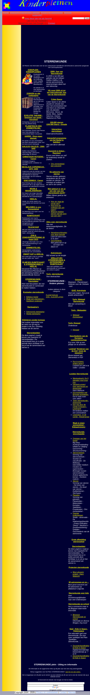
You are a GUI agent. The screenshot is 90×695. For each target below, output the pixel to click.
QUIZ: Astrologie (79, 290)
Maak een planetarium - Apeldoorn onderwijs (35, 300)
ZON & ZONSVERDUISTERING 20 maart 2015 (33, 237)
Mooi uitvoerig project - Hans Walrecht (78, 574)
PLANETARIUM (52, 295)
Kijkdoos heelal (32, 297)
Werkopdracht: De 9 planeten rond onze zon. (80, 380)
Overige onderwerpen (78, 514)
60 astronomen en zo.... (79, 582)
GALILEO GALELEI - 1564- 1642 (33, 148)
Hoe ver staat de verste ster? (57, 203)
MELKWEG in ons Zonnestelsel (33, 208)
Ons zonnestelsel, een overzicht (58, 165)
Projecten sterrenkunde (79, 567)
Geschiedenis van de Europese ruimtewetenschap (79, 338)
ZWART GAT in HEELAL (33, 254)
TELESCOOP (33, 227)
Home (5, 13)
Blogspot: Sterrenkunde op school (79, 617)
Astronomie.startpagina (35, 312)
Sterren (75, 481)
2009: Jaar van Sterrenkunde (56, 73)
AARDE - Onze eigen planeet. (33, 137)
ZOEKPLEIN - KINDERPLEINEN (33, 71)
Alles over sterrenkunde (56, 222)
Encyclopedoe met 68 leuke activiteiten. (81, 394)
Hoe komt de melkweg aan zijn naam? (57, 208)
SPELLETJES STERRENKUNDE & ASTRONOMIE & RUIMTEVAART (56, 261)
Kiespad (76, 330)
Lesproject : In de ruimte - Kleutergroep (81, 416)
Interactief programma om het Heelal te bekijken (56, 140)
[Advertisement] (12, 60)
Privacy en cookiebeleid (52, 13)
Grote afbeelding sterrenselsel (79, 541)
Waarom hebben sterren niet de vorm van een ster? (58, 214)
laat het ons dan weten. (73, 672)
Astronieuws (56, 253)
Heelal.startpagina (33, 314)
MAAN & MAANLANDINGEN (33, 190)
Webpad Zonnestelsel (78, 316)
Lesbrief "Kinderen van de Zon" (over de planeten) (79, 351)
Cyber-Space (56, 99)
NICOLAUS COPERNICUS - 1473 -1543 (33, 168)
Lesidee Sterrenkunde (78, 374)
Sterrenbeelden (33, 333)
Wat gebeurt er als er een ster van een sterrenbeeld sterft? (57, 191)
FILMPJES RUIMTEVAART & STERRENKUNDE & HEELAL (33, 264)
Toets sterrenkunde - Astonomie (81, 402)
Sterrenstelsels (78, 453)
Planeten (76, 495)
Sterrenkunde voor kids (79, 593)
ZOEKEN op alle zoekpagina (33, 95)
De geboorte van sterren (57, 173)
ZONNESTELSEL (33, 248)
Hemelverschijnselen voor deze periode (59, 234)
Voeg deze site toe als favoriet (37, 18)
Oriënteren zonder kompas (33, 320)
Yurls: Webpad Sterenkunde (78, 300)
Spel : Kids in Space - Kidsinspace (79, 630)
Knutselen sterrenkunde (33, 292)
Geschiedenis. (56, 241)
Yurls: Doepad (74, 323)
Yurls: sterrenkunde (54, 274)
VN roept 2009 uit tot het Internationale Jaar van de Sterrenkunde (56, 93)
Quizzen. (78, 280)
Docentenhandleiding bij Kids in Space (81, 647)
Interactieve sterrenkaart (56, 130)
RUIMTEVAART (33, 216)
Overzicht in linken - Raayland (56, 152)
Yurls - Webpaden (78, 310)
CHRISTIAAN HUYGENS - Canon (33, 158)
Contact (51, 23)
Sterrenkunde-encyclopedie (79, 433)
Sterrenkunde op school (78, 604)
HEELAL (33, 199)
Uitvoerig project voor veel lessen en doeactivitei (80, 386)
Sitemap (72, 692)
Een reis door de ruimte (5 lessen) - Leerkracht (80, 407)
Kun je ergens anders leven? (78, 363)
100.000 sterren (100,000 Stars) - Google (56, 123)
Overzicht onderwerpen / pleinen (24, 13)
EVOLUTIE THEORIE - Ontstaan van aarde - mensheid (33, 118)
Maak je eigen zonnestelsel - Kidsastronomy (78, 425)
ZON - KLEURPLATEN (54, 297)
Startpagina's (33, 307)
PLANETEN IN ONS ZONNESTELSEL (33, 127)
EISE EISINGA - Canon (33, 180)
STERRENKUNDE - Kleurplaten (33, 280)
